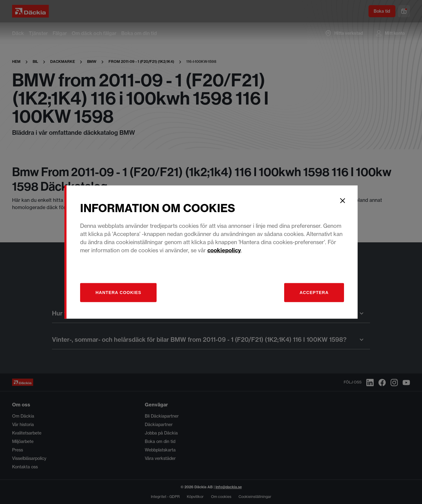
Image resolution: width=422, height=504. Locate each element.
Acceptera (314, 292)
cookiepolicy (224, 250)
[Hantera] (118, 292)
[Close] (342, 201)
